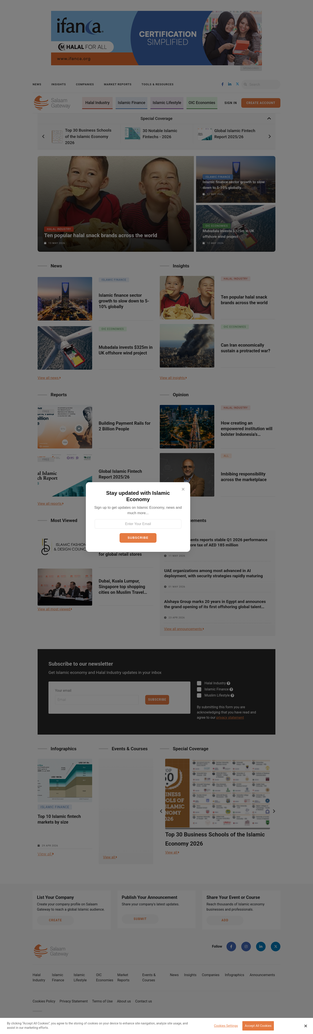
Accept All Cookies (258, 1026)
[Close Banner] (306, 1026)
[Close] (183, 489)
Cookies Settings (226, 1026)
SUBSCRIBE (138, 537)
